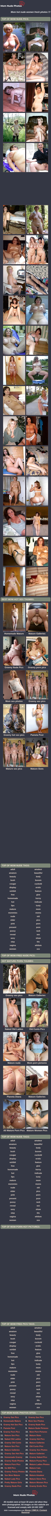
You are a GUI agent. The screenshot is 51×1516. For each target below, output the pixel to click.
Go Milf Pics (10, 1468)
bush (12, 880)
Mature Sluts (35, 1435)
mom (38, 909)
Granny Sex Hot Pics (14, 1454)
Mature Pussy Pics (38, 1461)
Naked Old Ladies (13, 1439)
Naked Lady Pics (12, 1479)
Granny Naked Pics (38, 1457)
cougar (13, 884)
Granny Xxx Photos (38, 1450)
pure (38, 927)
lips (12, 906)
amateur (38, 869)
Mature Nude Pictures (38, 1428)
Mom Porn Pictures (38, 1432)
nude (12, 916)
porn (38, 924)
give (38, 895)
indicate (38, 902)
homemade (13, 898)
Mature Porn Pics (12, 1464)
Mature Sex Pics (12, 1435)
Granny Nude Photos (14, 1461)
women (12, 949)
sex (38, 934)
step (13, 942)
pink (13, 924)
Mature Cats (35, 1468)
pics (38, 920)
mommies (12, 913)
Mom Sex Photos (36, 1421)
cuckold (38, 884)
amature (12, 873)
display (12, 887)
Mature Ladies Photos (39, 1464)
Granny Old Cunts (13, 1443)
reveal (13, 934)
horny (38, 898)
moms (38, 913)
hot (12, 902)
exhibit (13, 891)
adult (12, 869)
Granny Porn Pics (12, 1432)
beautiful (38, 873)
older (12, 920)
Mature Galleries (37, 1443)
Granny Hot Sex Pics (13, 1425)
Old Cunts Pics (36, 1446)
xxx (38, 949)
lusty (38, 906)
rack (38, 931)
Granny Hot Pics (36, 1439)
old (38, 916)
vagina (13, 945)
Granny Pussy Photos (15, 1472)
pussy (13, 931)
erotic (38, 887)
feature (38, 891)
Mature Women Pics (38, 1482)
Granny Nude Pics (36, 1425)
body (38, 877)
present (12, 927)
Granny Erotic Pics (38, 1486)
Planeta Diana (35, 1472)
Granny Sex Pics (11, 1417)
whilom (38, 945)
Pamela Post (9, 1428)
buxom (38, 880)
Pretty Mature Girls (13, 1482)
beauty (13, 877)
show (38, 938)
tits (38, 942)
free (13, 895)
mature (13, 909)
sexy (13, 938)
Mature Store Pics (37, 1479)
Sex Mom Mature (12, 1475)
